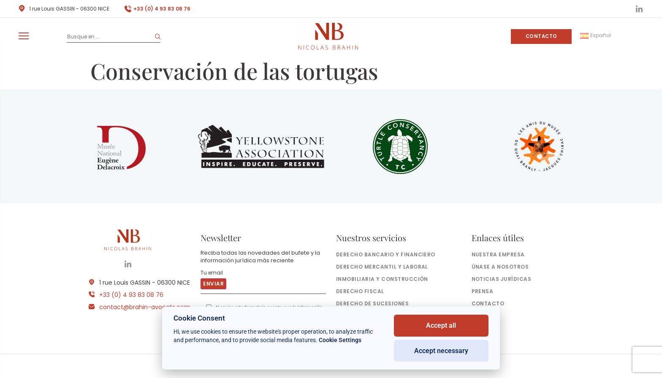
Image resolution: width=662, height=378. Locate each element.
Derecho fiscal (360, 291)
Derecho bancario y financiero (385, 254)
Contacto (541, 36)
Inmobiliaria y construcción (382, 279)
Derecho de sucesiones (372, 303)
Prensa (483, 291)
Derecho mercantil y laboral (382, 266)
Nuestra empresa (498, 254)
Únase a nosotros (500, 266)
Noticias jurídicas (502, 279)
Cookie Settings (340, 340)
